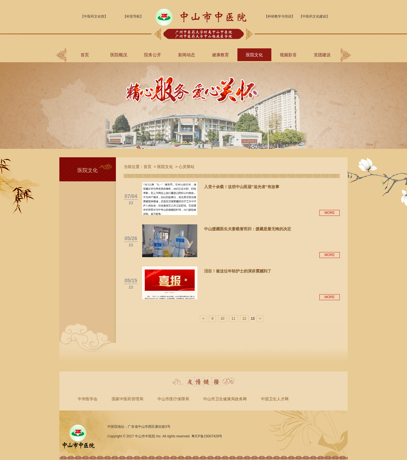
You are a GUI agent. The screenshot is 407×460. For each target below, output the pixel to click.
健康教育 (220, 54)
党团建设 (322, 54)
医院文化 (254, 54)
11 (233, 319)
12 (244, 319)
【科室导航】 (133, 16)
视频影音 (288, 54)
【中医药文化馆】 (94, 16)
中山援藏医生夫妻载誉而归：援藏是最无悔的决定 (247, 229)
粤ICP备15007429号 (206, 436)
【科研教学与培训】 (279, 16)
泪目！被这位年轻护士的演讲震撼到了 (237, 271)
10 (222, 319)
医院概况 (118, 54)
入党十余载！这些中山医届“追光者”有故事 (241, 186)
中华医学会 (88, 399)
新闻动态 (186, 54)
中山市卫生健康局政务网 (225, 399)
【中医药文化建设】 (314, 16)
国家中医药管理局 (127, 399)
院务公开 (152, 54)
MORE (329, 213)
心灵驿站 (186, 166)
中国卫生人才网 (275, 399)
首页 (85, 54)
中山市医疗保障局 (173, 399)
